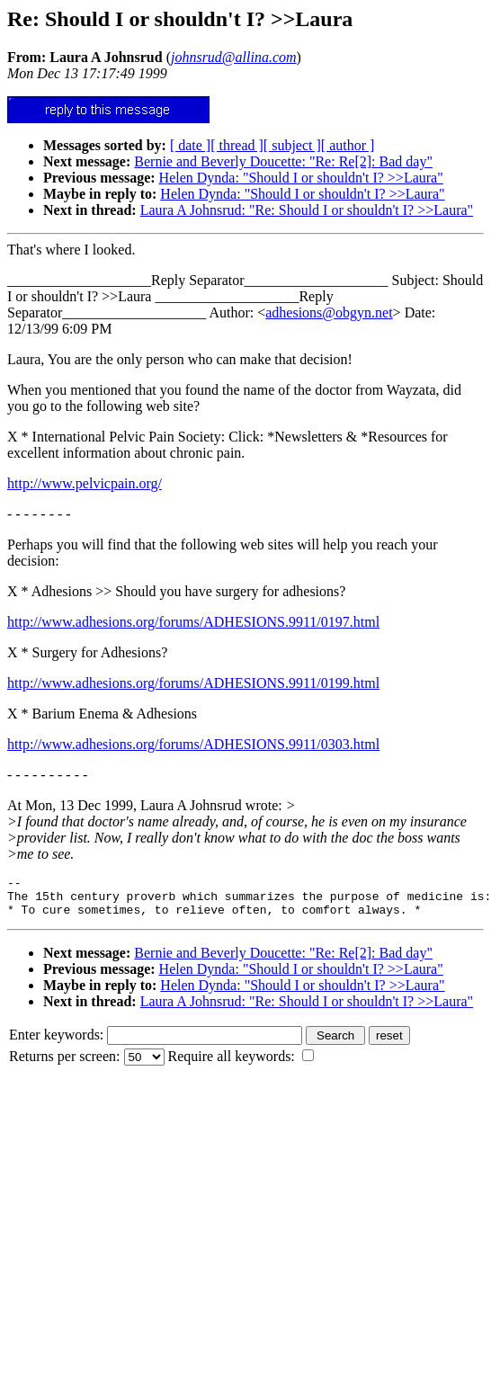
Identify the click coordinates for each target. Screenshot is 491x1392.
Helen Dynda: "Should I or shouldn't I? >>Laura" (301, 177)
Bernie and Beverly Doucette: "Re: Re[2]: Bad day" (283, 161)
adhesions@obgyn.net (328, 312)
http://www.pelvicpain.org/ (84, 483)
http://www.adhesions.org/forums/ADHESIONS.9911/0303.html (193, 744)
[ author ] (348, 145)
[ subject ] (292, 145)
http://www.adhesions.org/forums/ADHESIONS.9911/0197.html (193, 621)
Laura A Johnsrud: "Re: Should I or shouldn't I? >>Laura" (306, 210)
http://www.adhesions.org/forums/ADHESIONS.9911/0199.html (193, 683)
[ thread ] (236, 145)
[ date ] (190, 145)
